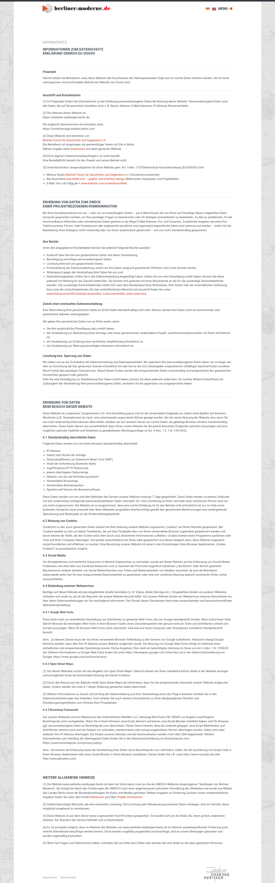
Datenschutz (68, 877)
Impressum (78, 149)
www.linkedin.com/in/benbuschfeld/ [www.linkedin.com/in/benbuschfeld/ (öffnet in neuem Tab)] (104, 183)
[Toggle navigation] (225, 8)
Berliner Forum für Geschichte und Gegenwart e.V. (98, 174)
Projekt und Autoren (129, 797)
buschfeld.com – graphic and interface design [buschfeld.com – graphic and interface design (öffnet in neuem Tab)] (95, 179)
